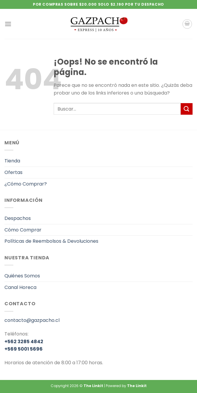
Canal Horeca (20, 287)
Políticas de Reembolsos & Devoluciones (51, 241)
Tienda (12, 160)
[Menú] (8, 24)
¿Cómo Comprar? (25, 183)
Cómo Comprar (22, 229)
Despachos (17, 218)
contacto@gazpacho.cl (32, 320)
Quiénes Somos (22, 275)
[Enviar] (187, 109)
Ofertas (13, 172)
